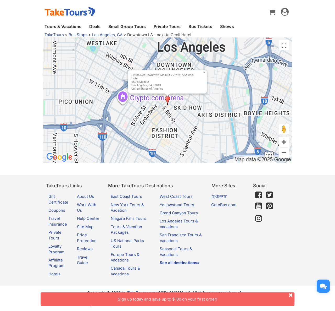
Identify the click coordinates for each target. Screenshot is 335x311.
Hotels (54, 273)
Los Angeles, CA (107, 34)
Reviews (85, 248)
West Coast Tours (176, 196)
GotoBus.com (223, 204)
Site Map (85, 226)
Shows (227, 26)
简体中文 (219, 196)
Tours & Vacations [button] (62, 26)
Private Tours (167, 26)
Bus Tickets (200, 26)
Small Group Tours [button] (127, 26)
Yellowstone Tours (177, 204)
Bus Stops (78, 34)
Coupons (56, 210)
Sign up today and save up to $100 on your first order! (206, 297)
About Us (85, 196)
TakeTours (54, 34)
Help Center (88, 218)
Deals (94, 26)
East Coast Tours (126, 196)
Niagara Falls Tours (128, 218)
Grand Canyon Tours (179, 212)
